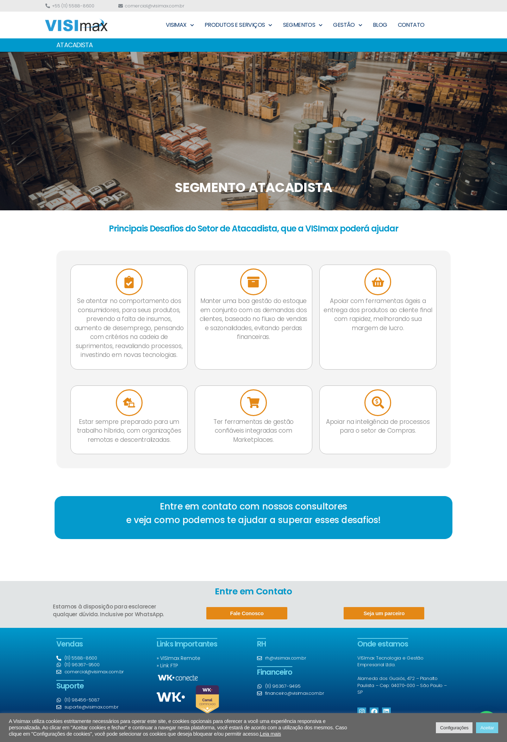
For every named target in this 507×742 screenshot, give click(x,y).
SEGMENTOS (303, 25)
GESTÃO (347, 25)
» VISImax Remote (178, 658)
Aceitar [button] (487, 727)
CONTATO (411, 25)
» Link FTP (167, 665)
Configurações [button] (454, 727)
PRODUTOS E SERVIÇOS (239, 25)
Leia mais (270, 734)
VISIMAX (180, 25)
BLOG (380, 25)
